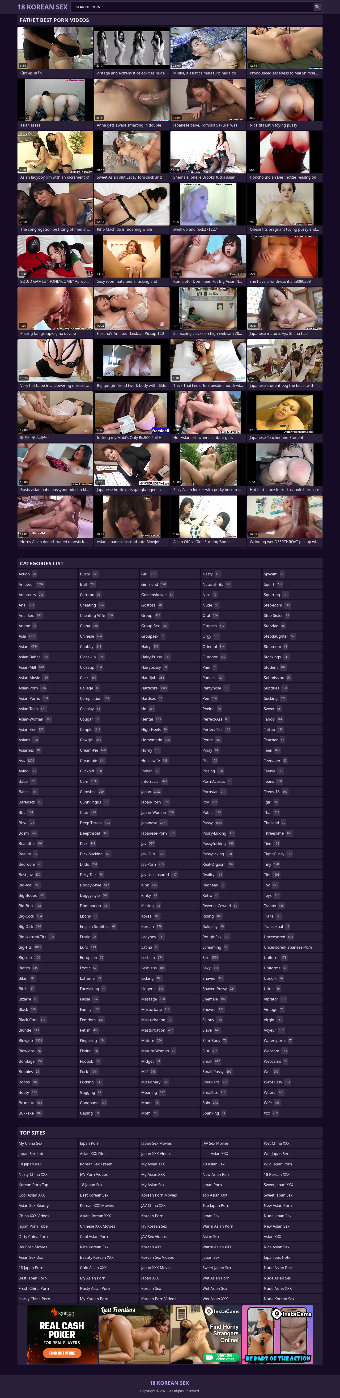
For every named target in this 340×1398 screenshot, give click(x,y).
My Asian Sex (152, 1184)
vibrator (275, 999)
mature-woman (158, 1050)
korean (152, 926)
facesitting (93, 988)
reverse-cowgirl (220, 905)
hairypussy (154, 667)
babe (28, 781)
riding (213, 916)
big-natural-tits (37, 936)
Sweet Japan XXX (278, 1184)
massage (153, 999)
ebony (89, 916)
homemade (156, 739)
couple (90, 729)
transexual (277, 926)
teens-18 (276, 791)
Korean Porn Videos (158, 1298)
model (150, 1102)
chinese (91, 636)
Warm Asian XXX (217, 1247)
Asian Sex (211, 1236)
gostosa (152, 605)
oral (211, 615)
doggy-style (95, 885)
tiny (272, 864)
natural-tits (217, 584)
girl (149, 574)
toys (272, 895)
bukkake (31, 1113)
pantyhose (216, 688)
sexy (211, 968)
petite (212, 739)
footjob (90, 1061)
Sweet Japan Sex (217, 1267)
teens (273, 781)
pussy (213, 822)
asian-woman (35, 719)
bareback (30, 802)
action (28, 574)
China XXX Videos (34, 1215)
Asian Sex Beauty (34, 1205)
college (90, 688)
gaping (90, 1113)
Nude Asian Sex (277, 1278)
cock (89, 677)
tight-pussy (278, 853)
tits (272, 874)
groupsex (153, 636)
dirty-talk (92, 874)
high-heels (154, 729)
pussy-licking (219, 833)
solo (211, 1102)
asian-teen (33, 708)
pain (210, 667)
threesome (278, 833)
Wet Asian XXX (215, 1298)
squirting (276, 594)
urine (272, 988)
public (212, 812)
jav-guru (153, 853)
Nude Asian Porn (278, 1267)
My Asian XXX (153, 1164)
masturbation (157, 1030)
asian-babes (34, 656)
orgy (211, 636)
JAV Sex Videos (154, 1236)
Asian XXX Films (94, 1153)
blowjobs (30, 1050)
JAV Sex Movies (216, 1143)
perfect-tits (217, 729)
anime (28, 625)
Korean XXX (151, 1247)
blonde (29, 1030)
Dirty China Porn (33, 1236)
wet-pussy (277, 1082)
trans (273, 916)
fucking (91, 1082)
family (90, 1009)
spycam (274, 574)
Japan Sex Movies (156, 1143)
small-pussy (218, 1071)
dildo (89, 864)
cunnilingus (95, 802)
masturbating (157, 1019)
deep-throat (95, 822)
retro (211, 895)
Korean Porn (152, 1215)
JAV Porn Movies (33, 1247)
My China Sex (30, 1143)
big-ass (30, 885)
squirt (273, 584)
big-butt (30, 905)
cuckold (91, 771)
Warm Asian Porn (218, 1226)
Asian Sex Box (31, 1257)
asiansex (30, 750)
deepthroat (94, 833)
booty (28, 1092)
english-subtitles (98, 926)
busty (89, 574)
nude (211, 605)
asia (28, 636)
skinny (213, 1019)
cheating (92, 605)
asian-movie (34, 677)
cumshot (92, 791)
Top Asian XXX (215, 1195)
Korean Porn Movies (159, 1195)
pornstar (215, 791)
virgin (273, 1019)
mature (152, 1040)
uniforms (276, 968)
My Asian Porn (93, 1278)
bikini (27, 978)
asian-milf (32, 667)
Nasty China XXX (33, 1174)
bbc (26, 812)
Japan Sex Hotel (277, 1257)
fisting (89, 1050)
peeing (212, 708)
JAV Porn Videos (94, 1174)
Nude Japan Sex (277, 1215)
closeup (91, 667)
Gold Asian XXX (93, 1267)
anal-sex (31, 615)
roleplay (214, 926)
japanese (154, 822)
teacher (274, 739)
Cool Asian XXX (32, 1195)
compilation (95, 698)
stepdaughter (279, 636)
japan (151, 791)
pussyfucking (219, 843)
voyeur (274, 1030)
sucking (275, 698)
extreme (91, 978)
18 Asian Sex (214, 1164)
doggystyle (94, 895)
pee (210, 698)
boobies (29, 1071)
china (89, 625)
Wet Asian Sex (215, 1288)
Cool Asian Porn (94, 1236)
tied (272, 843)
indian (150, 771)
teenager (276, 760)
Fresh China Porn (34, 1288)
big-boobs (32, 895)
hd (148, 708)
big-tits (30, 947)
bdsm (28, 833)
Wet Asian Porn (216, 1278)
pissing (213, 771)
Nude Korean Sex (279, 1298)
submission (278, 677)
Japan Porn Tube (33, 1226)
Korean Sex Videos (157, 1257)
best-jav (30, 874)
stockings (277, 656)
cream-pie (93, 750)
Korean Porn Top (33, 1184)
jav (148, 843)
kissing (151, 905)
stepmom (276, 646)
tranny (274, 905)
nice (210, 594)
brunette (31, 1102)
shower (214, 1009)
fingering (93, 1040)
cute (88, 812)
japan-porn (155, 802)
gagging (91, 1092)
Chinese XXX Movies (97, 1226)
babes (28, 791)
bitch (27, 988)
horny (151, 750)
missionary (155, 1082)
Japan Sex (211, 1215)
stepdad (275, 625)
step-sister (277, 615)
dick (88, 843)
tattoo (274, 729)
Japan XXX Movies (156, 1267)
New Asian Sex (276, 1226)
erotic (88, 936)
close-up (92, 656)
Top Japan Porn (216, 1205)
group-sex (155, 625)
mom (150, 1113)
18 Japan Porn (31, 1267)
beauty (28, 853)
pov (210, 802)
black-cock (33, 1019)
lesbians (153, 968)
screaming (216, 947)
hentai (151, 719)
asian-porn (33, 688)
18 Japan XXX (30, 1164)
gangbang (94, 1102)
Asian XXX (272, 1236)
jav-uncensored (159, 874)
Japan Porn (89, 1143)
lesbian (152, 957)
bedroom (30, 864)
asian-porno (34, 698)
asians (29, 739)
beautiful (31, 843)
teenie (274, 771)
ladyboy (153, 936)
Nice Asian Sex (276, 1247)
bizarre (28, 999)
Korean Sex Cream (96, 1164)
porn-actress (217, 781)
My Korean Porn (94, 1298)
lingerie (153, 988)
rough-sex (216, 936)
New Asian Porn (217, 1174)
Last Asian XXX (215, 1153)
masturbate (156, 1009)
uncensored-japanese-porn (288, 948)
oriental (214, 646)
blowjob (31, 1040)
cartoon (91, 594)
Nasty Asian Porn (95, 1288)
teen (272, 750)
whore (274, 1092)
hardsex (152, 698)
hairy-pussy (156, 656)
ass (27, 760)
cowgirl (91, 739)
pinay (211, 750)
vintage (274, 1009)
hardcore (154, 688)
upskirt (274, 978)
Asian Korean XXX (95, 1215)
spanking (214, 1113)
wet (272, 1071)
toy (271, 885)
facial (89, 999)
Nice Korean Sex (94, 1247)
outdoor (215, 656)
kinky (149, 895)
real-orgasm (218, 864)
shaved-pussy (219, 988)
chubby (91, 646)
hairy (150, 646)
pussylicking (218, 853)
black (28, 1009)
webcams (276, 1061)
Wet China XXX (276, 1143)
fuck (89, 1071)
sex (211, 957)
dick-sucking (96, 853)
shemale (215, 999)
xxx (271, 1113)
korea (151, 916)
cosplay (90, 708)
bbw (27, 822)
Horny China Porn (34, 1298)
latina (150, 947)
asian (29, 646)
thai (272, 812)
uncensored (279, 936)
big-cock (31, 916)
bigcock (30, 957)
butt (88, 584)
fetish (90, 1030)
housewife (155, 760)
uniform (275, 957)
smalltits (215, 1092)
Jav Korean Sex (154, 1226)
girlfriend (154, 584)
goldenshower (157, 594)
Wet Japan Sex (276, 1153)
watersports (278, 1040)
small (212, 1061)
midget (151, 1061)
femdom (92, 1019)
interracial (154, 781)
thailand (275, 822)
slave (212, 1030)
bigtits (29, 968)
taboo (274, 719)
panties (214, 677)
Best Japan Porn (33, 1278)
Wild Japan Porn (278, 1164)
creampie (93, 760)
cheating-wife (97, 615)
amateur (32, 584)
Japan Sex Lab (31, 1153)
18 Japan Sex (91, 1184)
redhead (214, 885)
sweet (273, 708)
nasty (212, 574)
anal (27, 605)
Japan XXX (150, 1278)
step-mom (277, 605)
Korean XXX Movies (97, 1205)
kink (149, 885)
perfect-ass (216, 719)
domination (95, 905)
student (275, 667)
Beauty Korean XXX (97, 1257)
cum (89, 781)
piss (210, 760)
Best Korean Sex (94, 1195)
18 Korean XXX (276, 1174)
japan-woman (158, 812)
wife (272, 1102)
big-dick (30, 926)
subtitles (276, 688)
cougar (90, 719)
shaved (213, 978)
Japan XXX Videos (156, 1153)
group (151, 615)
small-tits (216, 1082)
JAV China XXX (153, 1205)
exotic (89, 968)
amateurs (32, 594)
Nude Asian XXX (278, 1288)
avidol (28, 771)
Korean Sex (151, 1288)
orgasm (214, 625)
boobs (29, 1082)
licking (151, 978)
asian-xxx (32, 729)
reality (213, 874)
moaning (153, 1092)
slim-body (215, 1040)
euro (88, 947)
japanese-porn (158, 833)
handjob (153, 677)
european (92, 957)
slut (210, 1050)
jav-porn (153, 864)
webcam (276, 1050)
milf (149, 1071)
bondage (31, 1061)
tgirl (271, 802)
